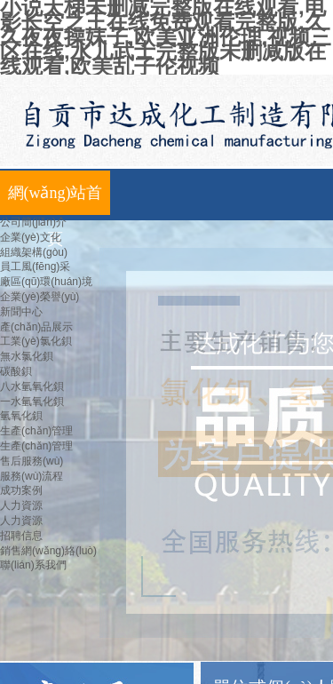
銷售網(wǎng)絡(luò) (48, 551)
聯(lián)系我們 (33, 565)
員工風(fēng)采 (35, 266)
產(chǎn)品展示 (36, 327)
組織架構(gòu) (33, 252)
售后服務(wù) (31, 461)
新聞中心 (21, 312)
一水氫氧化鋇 (32, 401)
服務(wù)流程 (31, 476)
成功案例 (21, 490)
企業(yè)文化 (30, 237)
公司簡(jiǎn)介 (33, 222)
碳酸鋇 (16, 371)
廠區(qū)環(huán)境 (46, 281)
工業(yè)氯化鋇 (36, 341)
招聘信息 (21, 535)
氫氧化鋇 (21, 416)
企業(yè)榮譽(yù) (39, 296)
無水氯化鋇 (26, 356)
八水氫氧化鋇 (32, 386)
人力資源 (21, 505)
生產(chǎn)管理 (36, 431)
